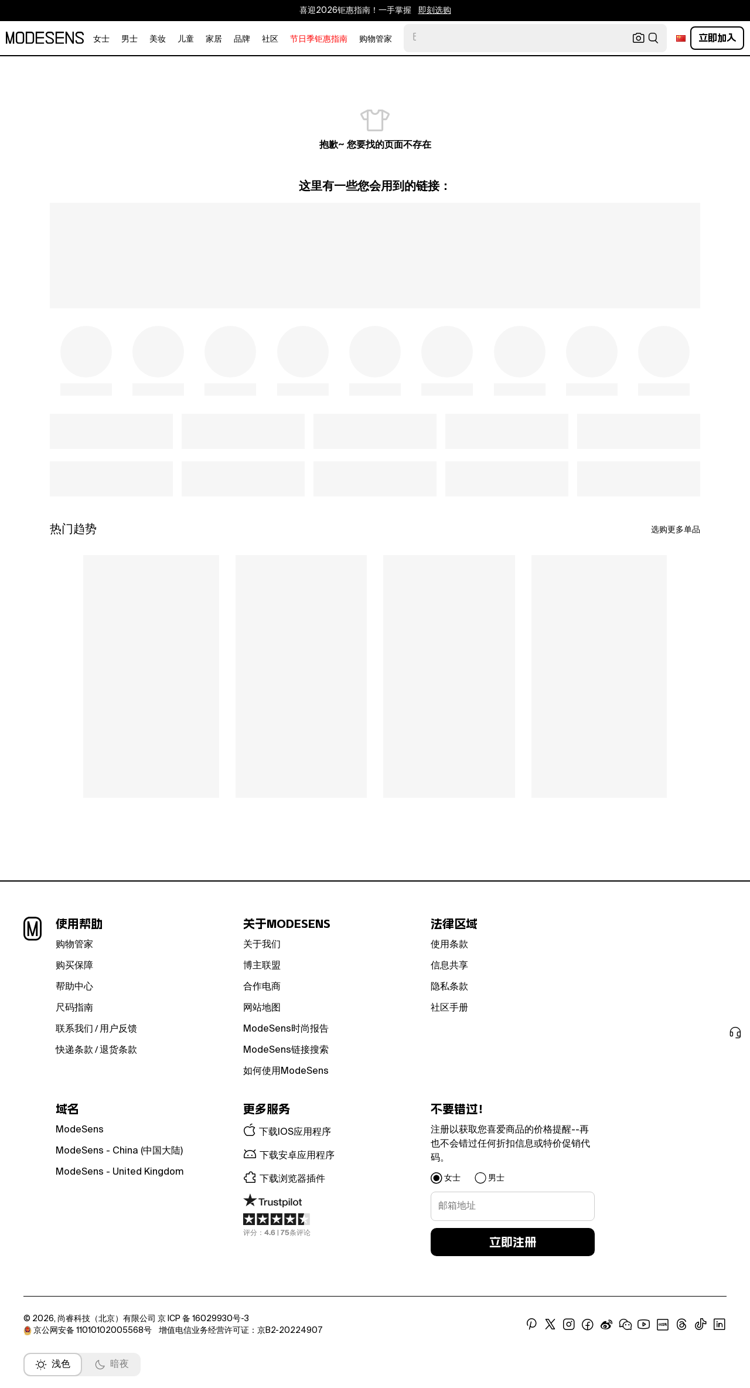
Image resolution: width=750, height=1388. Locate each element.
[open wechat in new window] (625, 1325)
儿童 (186, 39)
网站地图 (262, 1008)
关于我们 (262, 945)
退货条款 (118, 1050)
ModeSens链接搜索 (286, 1050)
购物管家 (375, 39)
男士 (129, 39)
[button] (325, 1131)
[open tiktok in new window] (701, 1325)
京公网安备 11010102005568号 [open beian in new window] (88, 1330)
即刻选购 (434, 10)
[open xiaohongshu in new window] (663, 1325)
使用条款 (449, 945)
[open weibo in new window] (606, 1325)
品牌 (242, 39)
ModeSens (80, 1130)
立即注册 (512, 1242)
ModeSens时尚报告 (286, 1029)
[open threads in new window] (681, 1325)
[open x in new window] (550, 1325)
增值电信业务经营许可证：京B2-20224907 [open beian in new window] (240, 1330)
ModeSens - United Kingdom (119, 1172)
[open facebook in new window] (588, 1325)
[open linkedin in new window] (719, 1325)
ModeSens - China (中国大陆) (119, 1151)
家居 (214, 39)
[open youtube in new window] (644, 1325)
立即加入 (717, 37)
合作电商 (262, 987)
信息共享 (449, 966)
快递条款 (74, 1050)
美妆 (157, 39)
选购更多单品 (675, 530)
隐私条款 (449, 987)
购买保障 (74, 966)
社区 (270, 39)
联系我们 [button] (74, 1029)
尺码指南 (74, 1008)
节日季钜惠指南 (318, 39)
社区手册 (449, 1008)
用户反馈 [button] (118, 1029)
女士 (101, 39)
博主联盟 (262, 966)
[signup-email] (513, 1206)
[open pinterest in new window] (531, 1325)
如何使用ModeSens (286, 1071)
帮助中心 (74, 987)
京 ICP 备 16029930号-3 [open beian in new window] (203, 1319)
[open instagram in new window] (569, 1325)
